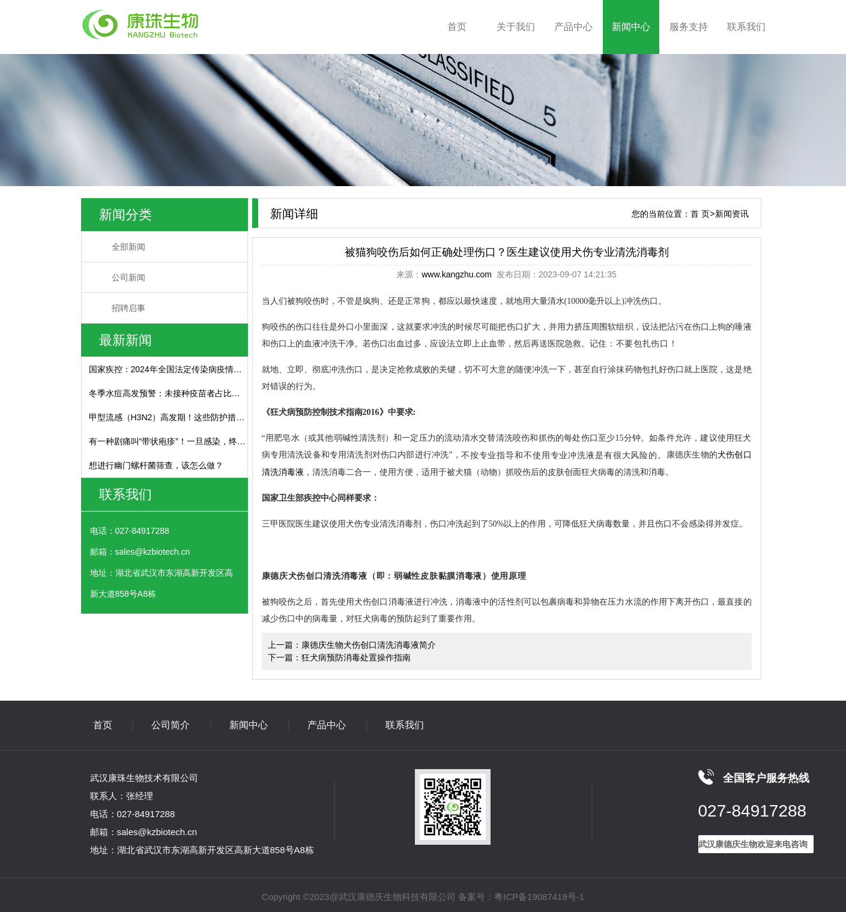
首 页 (700, 214)
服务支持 (688, 27)
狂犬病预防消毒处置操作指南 (356, 657)
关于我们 (516, 27)
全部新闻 (128, 247)
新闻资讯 (732, 214)
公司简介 (170, 725)
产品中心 (573, 27)
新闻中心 (631, 27)
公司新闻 (128, 277)
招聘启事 (128, 308)
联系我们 (746, 27)
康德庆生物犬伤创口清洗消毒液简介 (368, 645)
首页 (457, 27)
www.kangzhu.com (456, 274)
